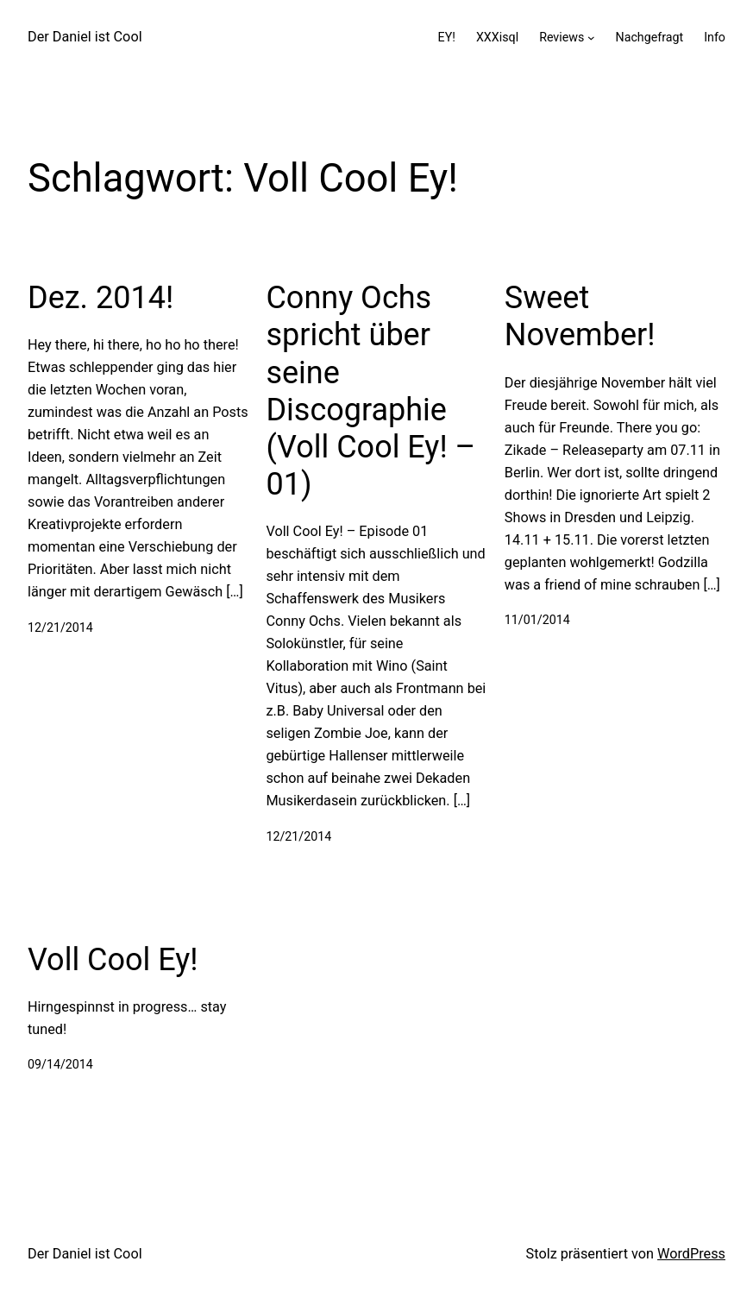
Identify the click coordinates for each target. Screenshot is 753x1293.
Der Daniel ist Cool (85, 36)
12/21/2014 (60, 627)
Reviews (561, 37)
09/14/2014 (60, 1064)
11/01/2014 (537, 620)
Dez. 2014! (100, 298)
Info (714, 37)
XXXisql (497, 37)
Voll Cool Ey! (113, 960)
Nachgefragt (649, 37)
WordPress (691, 1254)
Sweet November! (580, 316)
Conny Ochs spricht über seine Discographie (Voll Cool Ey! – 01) (370, 391)
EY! (446, 37)
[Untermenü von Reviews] (591, 37)
